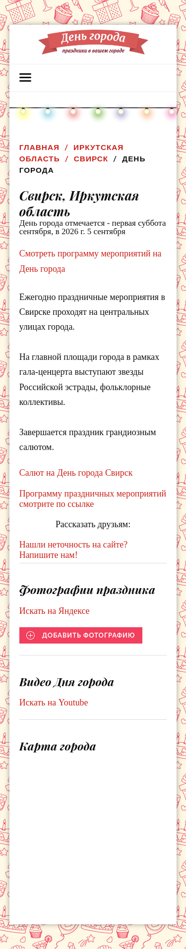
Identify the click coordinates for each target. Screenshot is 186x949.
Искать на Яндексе (54, 611)
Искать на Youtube (53, 702)
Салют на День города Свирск (76, 473)
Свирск (91, 158)
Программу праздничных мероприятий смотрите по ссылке (92, 499)
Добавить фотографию (88, 635)
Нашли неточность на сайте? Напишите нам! (73, 550)
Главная (39, 147)
